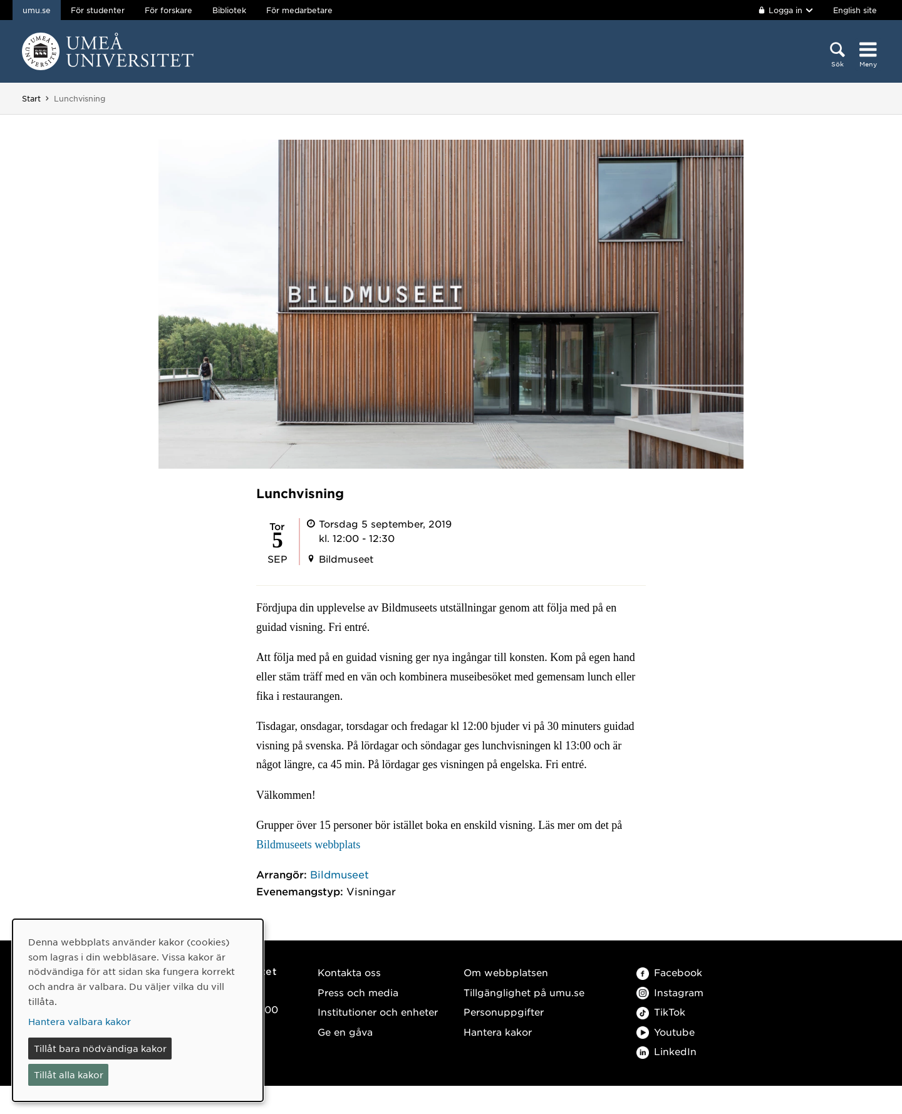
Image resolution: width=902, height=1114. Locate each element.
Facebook (669, 972)
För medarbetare (299, 10)
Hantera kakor (498, 1032)
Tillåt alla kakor (68, 1074)
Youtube (665, 1032)
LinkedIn (666, 1051)
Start (31, 98)
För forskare (168, 10)
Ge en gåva (345, 1032)
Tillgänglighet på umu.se (524, 992)
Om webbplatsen (506, 972)
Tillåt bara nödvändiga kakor (100, 1048)
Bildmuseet (339, 874)
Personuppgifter (504, 1012)
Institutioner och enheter (378, 1012)
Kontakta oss (349, 972)
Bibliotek (229, 10)
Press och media (358, 992)
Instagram (669, 992)
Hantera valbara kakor (79, 1021)
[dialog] (138, 1010)
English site (855, 10)
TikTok (660, 1012)
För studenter (98, 10)
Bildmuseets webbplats (308, 844)
